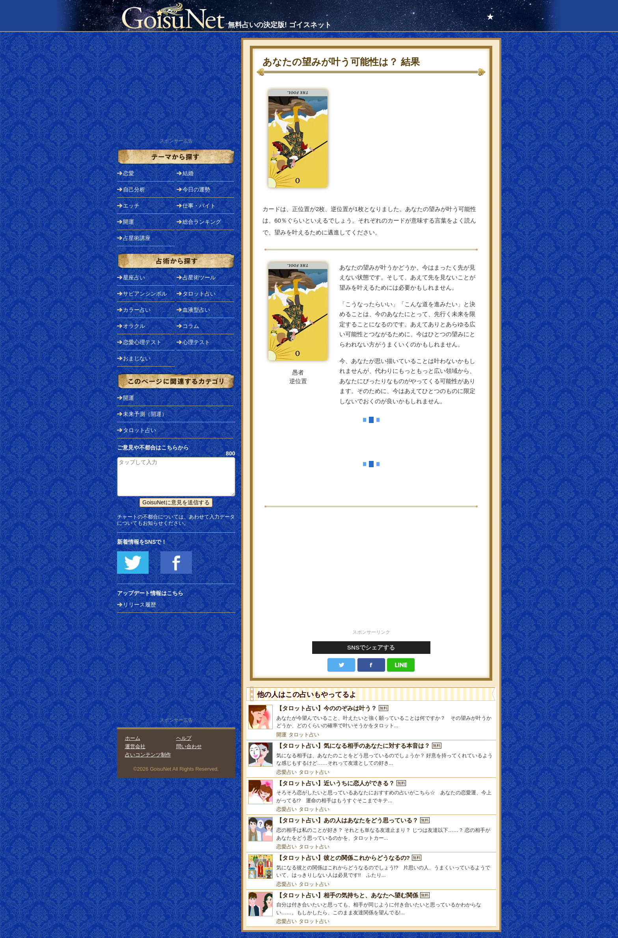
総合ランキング (201, 222)
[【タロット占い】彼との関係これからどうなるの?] (371, 866)
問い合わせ (189, 746)
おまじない (137, 358)
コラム (190, 326)
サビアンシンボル (145, 293)
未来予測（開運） (145, 414)
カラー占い (137, 310)
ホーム (132, 738)
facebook (371, 665)
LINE (401, 665)
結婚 (188, 173)
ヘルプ (184, 738)
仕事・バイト (199, 205)
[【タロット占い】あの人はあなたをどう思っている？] (371, 829)
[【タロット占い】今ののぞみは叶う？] (371, 717)
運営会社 (135, 746)
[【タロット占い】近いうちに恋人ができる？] (371, 792)
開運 (281, 735)
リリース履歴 (139, 604)
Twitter (341, 665)
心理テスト (196, 342)
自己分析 (134, 189)
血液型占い (196, 310)
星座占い (134, 277)
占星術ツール (199, 277)
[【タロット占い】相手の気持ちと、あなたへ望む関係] (371, 904)
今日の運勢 (196, 189)
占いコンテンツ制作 (148, 755)
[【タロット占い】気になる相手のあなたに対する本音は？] (371, 754)
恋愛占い (286, 772)
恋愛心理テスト (142, 342)
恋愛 (128, 173)
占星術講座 (137, 238)
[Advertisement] (371, 572)
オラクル (134, 326)
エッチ (131, 205)
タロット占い (304, 735)
